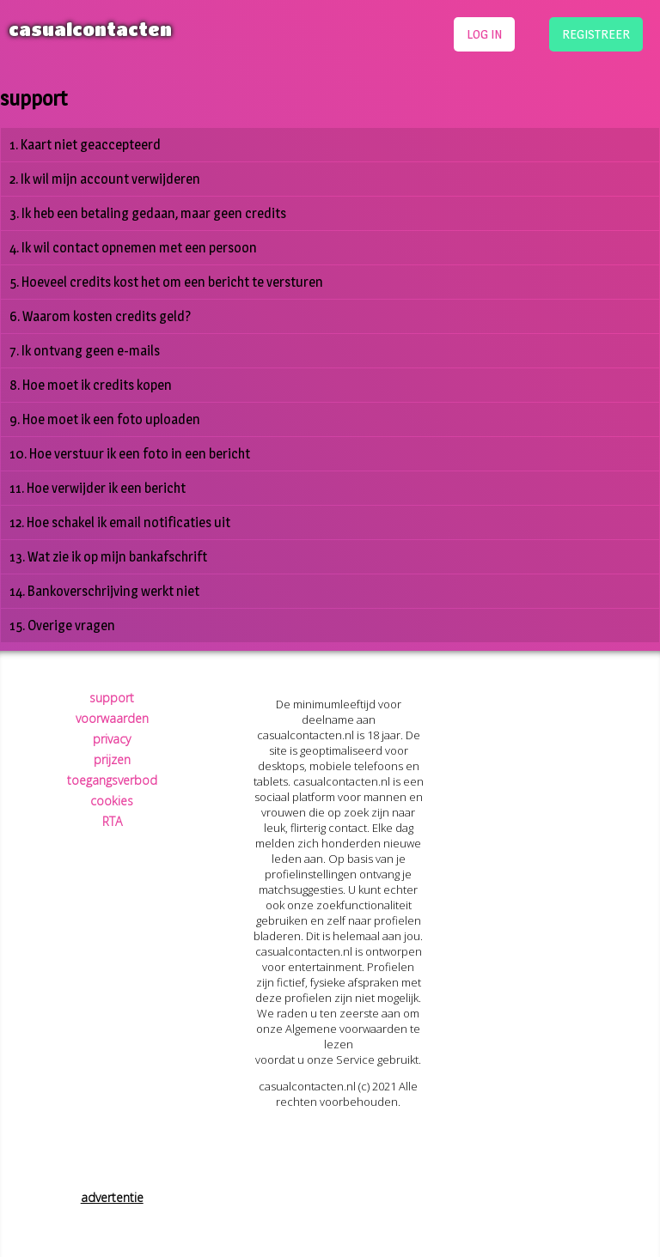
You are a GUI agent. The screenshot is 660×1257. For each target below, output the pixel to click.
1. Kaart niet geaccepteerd (85, 145)
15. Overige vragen (62, 625)
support (111, 697)
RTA (112, 821)
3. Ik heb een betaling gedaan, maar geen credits (147, 213)
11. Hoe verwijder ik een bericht (97, 488)
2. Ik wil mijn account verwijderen (104, 179)
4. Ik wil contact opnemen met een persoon (133, 248)
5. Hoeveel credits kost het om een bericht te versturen (166, 282)
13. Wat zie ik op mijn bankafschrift (108, 557)
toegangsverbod (112, 780)
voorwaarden (112, 718)
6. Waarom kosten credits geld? (100, 316)
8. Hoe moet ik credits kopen (90, 385)
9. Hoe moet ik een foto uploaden (104, 419)
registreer (596, 34)
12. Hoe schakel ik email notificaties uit (119, 522)
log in (484, 34)
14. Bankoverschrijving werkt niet (104, 591)
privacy (112, 739)
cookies (111, 800)
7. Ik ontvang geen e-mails (84, 351)
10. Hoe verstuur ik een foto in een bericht (129, 454)
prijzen (112, 759)
